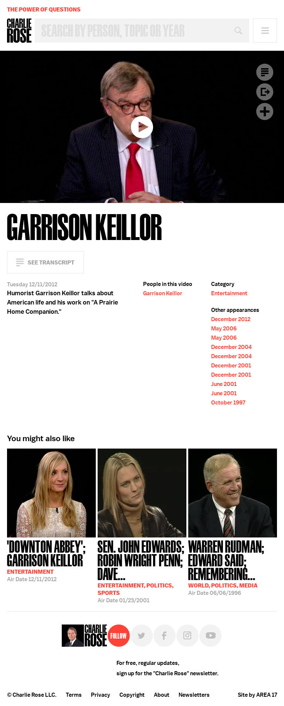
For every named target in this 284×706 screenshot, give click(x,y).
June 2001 (224, 384)
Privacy (100, 695)
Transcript (264, 72)
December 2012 (230, 319)
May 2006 (224, 328)
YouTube (210, 636)
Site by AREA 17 (257, 695)
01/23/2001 (142, 570)
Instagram (187, 636)
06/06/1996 (232, 567)
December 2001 (231, 365)
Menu (265, 31)
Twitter (142, 636)
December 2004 (231, 347)
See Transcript (51, 262)
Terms (74, 695)
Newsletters (194, 695)
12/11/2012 (51, 560)
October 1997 (228, 402)
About (161, 695)
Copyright (132, 695)
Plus (264, 111)
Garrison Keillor (162, 293)
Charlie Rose (19, 31)
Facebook (164, 636)
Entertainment (229, 293)
